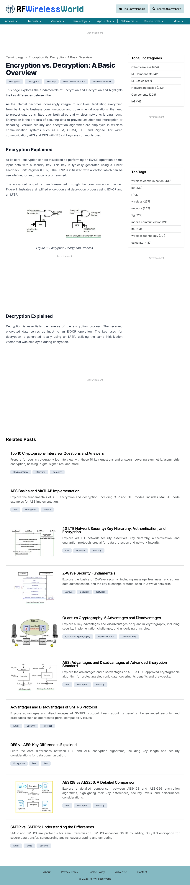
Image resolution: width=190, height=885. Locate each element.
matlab (47, 509)
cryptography (20, 472)
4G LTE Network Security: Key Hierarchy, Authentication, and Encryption (114, 530)
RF (45, 8)
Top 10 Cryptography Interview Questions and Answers (57, 453)
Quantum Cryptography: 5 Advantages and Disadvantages (111, 618)
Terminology (15, 57)
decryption (33, 81)
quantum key (129, 636)
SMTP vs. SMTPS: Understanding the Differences (52, 827)
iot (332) (136, 188)
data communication (74, 81)
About (47, 872)
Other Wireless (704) (145, 67)
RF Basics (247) (141, 81)
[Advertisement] (95, 42)
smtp (29, 845)
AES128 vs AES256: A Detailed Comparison (98, 782)
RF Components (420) (145, 74)
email (16, 725)
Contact (142, 872)
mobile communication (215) (149, 222)
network (80, 550)
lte (67, 550)
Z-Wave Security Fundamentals (88, 573)
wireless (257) (140, 201)
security (51, 81)
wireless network (102, 81)
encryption (14, 81)
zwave (69, 591)
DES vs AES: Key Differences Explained (43, 745)
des (34, 763)
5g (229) (136, 215)
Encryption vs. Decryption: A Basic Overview (60, 57)
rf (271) (135, 194)
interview (40, 472)
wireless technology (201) (148, 236)
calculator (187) (141, 242)
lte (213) (136, 229)
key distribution (106, 636)
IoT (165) (136, 101)
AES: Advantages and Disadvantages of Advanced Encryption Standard (114, 664)
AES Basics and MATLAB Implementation (44, 491)
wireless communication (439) (151, 181)
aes (15, 509)
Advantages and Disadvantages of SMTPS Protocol (53, 707)
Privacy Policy (69, 872)
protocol (47, 725)
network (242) (140, 208)
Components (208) (143, 94)
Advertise (121, 872)
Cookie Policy (97, 872)
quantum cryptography (77, 636)
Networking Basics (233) (147, 87)
